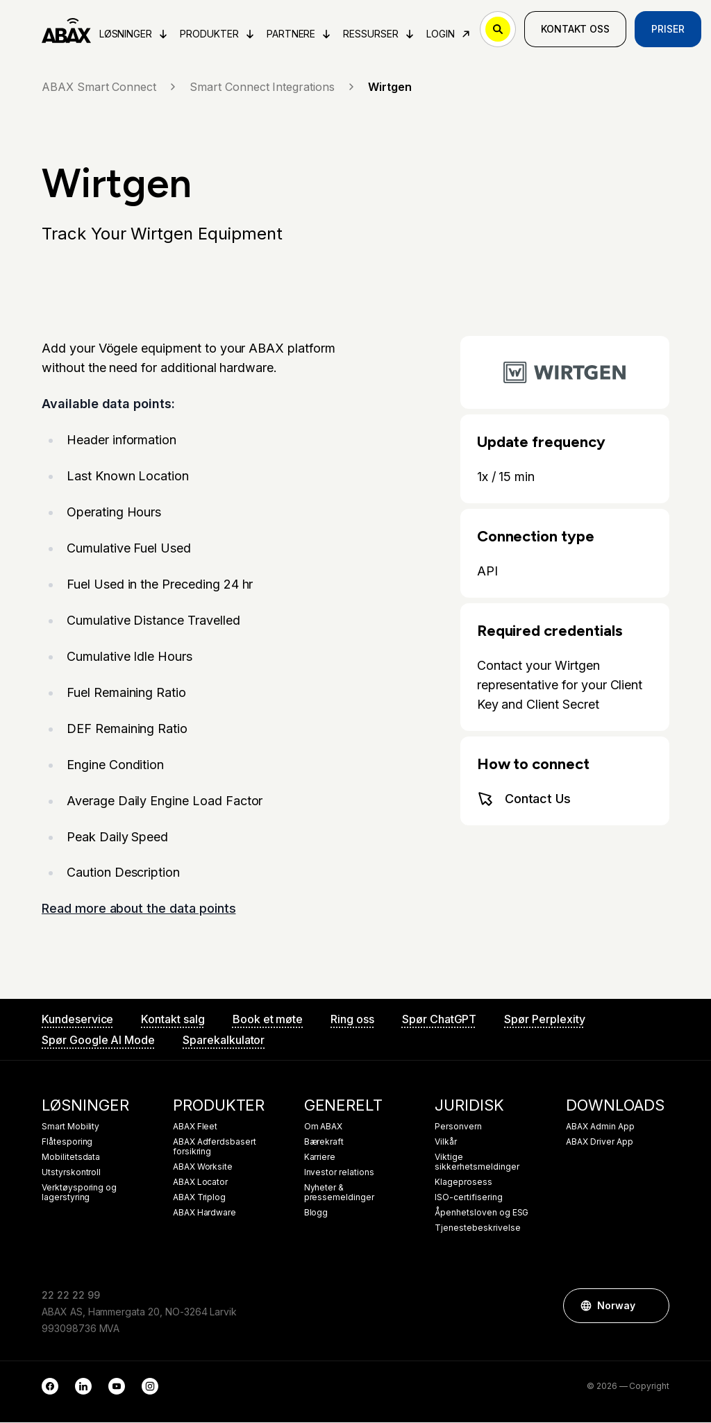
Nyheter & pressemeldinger (339, 1193)
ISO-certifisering (468, 1198)
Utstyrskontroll (71, 1173)
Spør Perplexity (544, 1019)
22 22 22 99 (70, 1296)
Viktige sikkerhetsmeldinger (477, 1162)
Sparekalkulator (224, 1040)
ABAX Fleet (195, 1127)
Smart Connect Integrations (273, 87)
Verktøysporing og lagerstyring (79, 1193)
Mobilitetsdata (71, 1158)
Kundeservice (77, 1019)
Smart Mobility (70, 1127)
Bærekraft (324, 1142)
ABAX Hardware (204, 1213)
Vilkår (446, 1142)
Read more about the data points (139, 909)
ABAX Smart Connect (110, 87)
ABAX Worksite (203, 1167)
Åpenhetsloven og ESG (481, 1213)
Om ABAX (323, 1127)
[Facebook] (50, 1387)
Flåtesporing (67, 1142)
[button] (652, 1306)
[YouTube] (116, 1387)
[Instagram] (150, 1387)
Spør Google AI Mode (98, 1040)
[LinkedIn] (83, 1387)
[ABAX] (66, 29)
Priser (668, 29)
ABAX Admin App (600, 1127)
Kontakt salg (172, 1019)
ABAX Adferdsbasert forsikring (214, 1147)
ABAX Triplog (199, 1198)
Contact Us (524, 799)
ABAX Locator (200, 1183)
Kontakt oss (575, 29)
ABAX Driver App (599, 1142)
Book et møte (268, 1019)
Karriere (320, 1158)
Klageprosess (463, 1183)
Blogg (316, 1213)
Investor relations (339, 1173)
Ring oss (352, 1019)
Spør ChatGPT (439, 1019)
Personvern (458, 1127)
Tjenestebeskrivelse (477, 1228)
